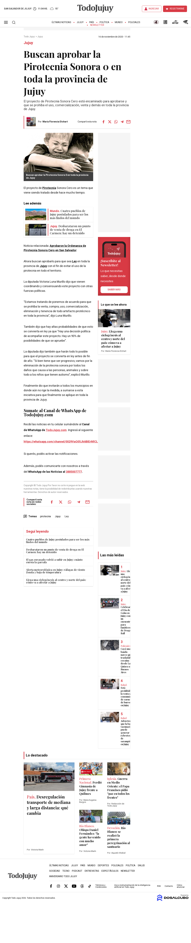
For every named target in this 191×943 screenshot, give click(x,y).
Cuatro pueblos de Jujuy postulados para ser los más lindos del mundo (58, 541)
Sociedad (54, 871)
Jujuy (80, 22)
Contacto (169, 886)
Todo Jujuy (29, 36)
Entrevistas (92, 871)
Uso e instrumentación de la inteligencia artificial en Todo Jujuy (132, 886)
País (91, 22)
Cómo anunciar (181, 886)
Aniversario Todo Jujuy (63, 876)
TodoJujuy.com (56, 430)
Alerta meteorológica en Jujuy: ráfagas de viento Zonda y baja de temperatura (55, 571)
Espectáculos (109, 871)
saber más (114, 289)
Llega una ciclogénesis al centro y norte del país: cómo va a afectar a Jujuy (56, 581)
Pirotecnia (49, 188)
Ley (74, 261)
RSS (159, 886)
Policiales (134, 22)
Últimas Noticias (61, 22)
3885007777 (74, 472)
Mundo (119, 22)
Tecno (66, 871)
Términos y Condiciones (101, 886)
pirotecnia (45, 516)
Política (104, 22)
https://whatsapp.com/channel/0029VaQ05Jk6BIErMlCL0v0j (63, 442)
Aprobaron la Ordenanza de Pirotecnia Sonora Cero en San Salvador (55, 248)
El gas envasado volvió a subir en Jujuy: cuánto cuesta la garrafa (54, 561)
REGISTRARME (177, 8)
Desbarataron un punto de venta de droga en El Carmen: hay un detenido (55, 551)
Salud (141, 865)
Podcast (77, 871)
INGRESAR (154, 8)
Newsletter (97, 25)
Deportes (103, 865)
